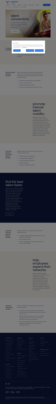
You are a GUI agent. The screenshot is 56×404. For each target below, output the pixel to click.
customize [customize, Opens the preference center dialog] (17, 50)
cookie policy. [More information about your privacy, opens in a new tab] (25, 47)
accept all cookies (39, 50)
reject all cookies (30, 50)
